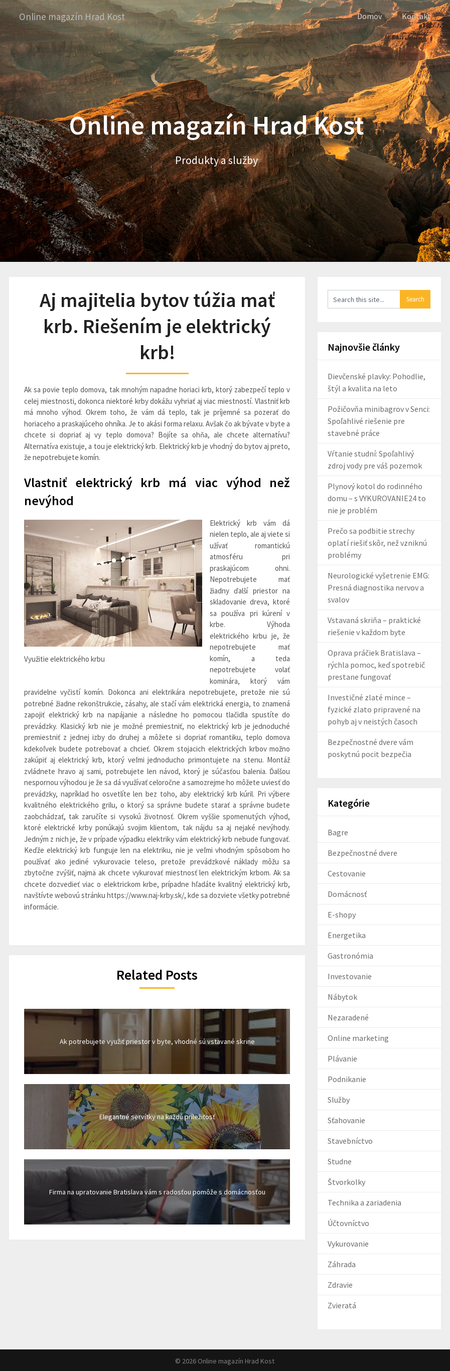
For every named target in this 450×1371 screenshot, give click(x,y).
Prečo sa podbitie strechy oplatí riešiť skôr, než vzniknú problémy (377, 542)
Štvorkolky (346, 1181)
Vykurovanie (348, 1243)
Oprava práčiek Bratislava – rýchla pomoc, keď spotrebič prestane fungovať (376, 664)
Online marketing (358, 1037)
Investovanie (350, 976)
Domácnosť (347, 893)
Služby (339, 1099)
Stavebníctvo (350, 1140)
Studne (340, 1161)
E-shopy (342, 914)
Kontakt (416, 16)
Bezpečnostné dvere (362, 852)
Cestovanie (347, 873)
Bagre (338, 832)
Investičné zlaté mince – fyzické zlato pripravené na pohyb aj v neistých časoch (374, 709)
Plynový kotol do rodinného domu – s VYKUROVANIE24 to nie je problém (377, 498)
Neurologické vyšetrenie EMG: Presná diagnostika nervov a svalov (378, 587)
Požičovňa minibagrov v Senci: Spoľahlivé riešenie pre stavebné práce (379, 420)
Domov (369, 16)
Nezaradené (348, 1017)
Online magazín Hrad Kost (74, 16)
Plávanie (342, 1058)
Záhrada (342, 1264)
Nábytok (342, 996)
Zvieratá (342, 1305)
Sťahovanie (346, 1120)
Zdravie (340, 1284)
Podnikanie (347, 1079)
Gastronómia (350, 955)
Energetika (347, 935)
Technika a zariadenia (364, 1202)
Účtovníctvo (348, 1222)
